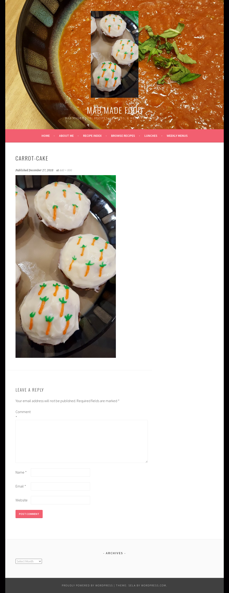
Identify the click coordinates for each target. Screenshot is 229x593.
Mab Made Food (115, 110)
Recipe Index (92, 136)
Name (21, 472)
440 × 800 (66, 170)
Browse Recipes (123, 136)
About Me (66, 136)
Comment (23, 414)
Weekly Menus (177, 136)
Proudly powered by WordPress (87, 585)
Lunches (150, 136)
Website (22, 500)
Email (21, 486)
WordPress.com (153, 585)
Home (46, 136)
